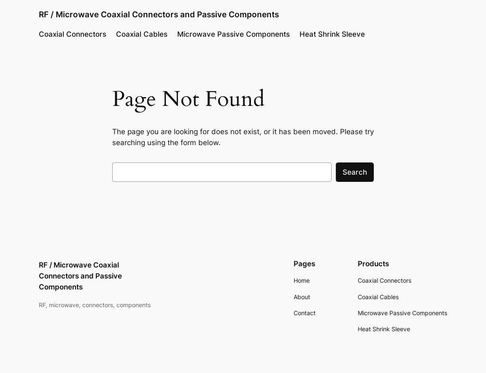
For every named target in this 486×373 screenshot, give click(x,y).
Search (355, 172)
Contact (305, 312)
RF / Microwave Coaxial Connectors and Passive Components (159, 14)
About (302, 296)
